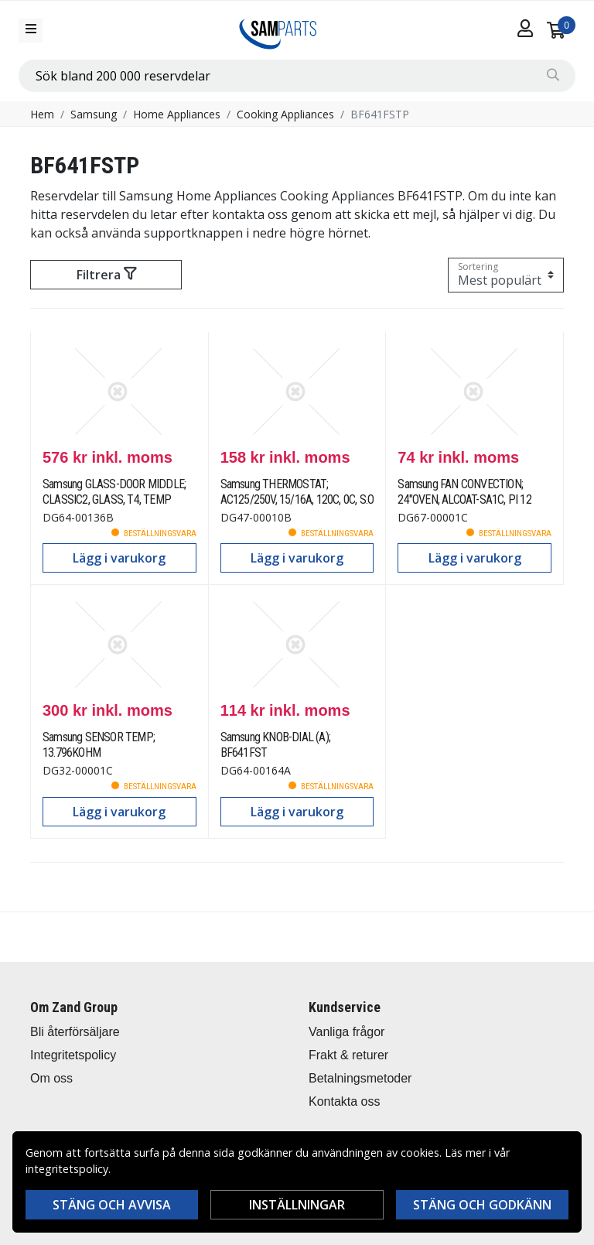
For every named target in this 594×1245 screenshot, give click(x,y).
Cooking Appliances (285, 114)
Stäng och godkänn (482, 1204)
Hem (42, 114)
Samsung (93, 114)
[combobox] (297, 75)
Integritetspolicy (73, 1055)
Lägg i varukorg (119, 557)
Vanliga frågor (346, 1031)
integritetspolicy (67, 1168)
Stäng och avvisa (112, 1204)
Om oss (51, 1078)
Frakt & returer (348, 1055)
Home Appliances (176, 114)
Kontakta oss (345, 1101)
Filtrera (106, 274)
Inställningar (297, 1204)
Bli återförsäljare (75, 1031)
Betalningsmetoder (360, 1078)
